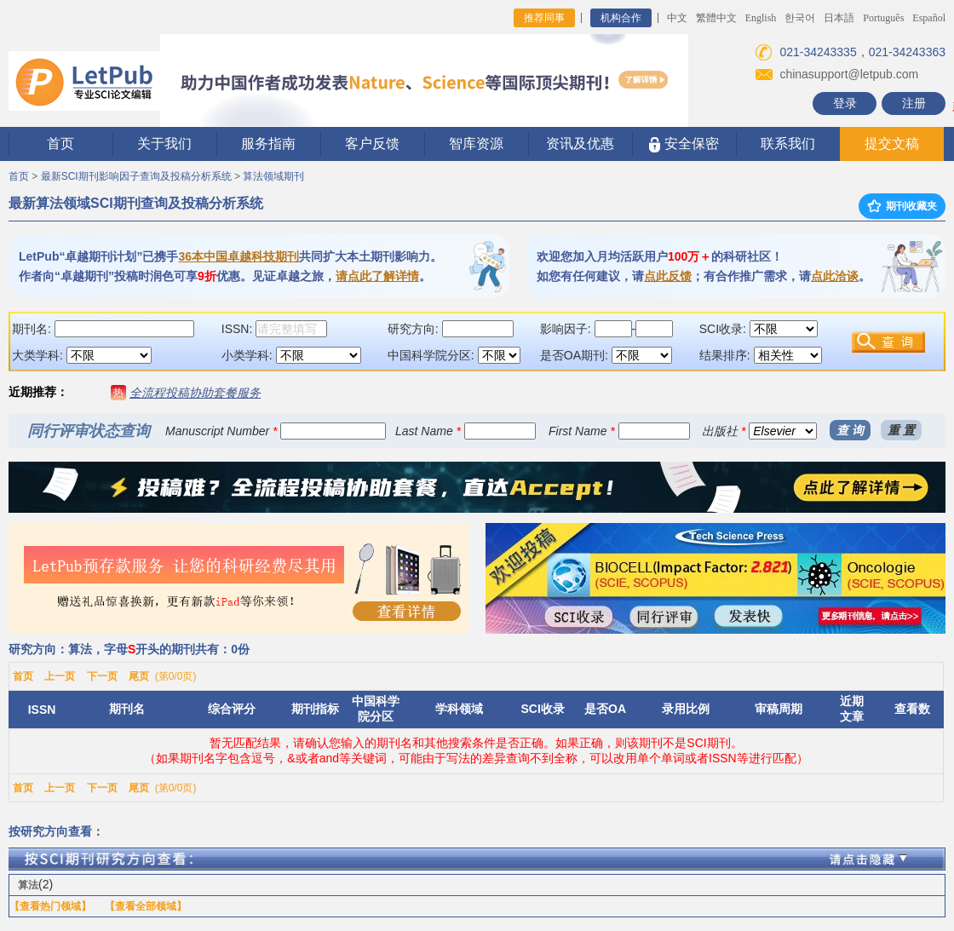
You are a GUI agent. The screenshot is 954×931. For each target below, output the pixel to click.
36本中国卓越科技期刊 (238, 256)
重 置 (901, 430)
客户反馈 (372, 143)
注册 (914, 103)
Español (928, 18)
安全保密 (683, 144)
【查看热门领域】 (50, 906)
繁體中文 (716, 18)
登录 (845, 103)
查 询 (850, 430)
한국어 (799, 18)
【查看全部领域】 (146, 906)
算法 (28, 885)
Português (883, 18)
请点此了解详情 (377, 276)
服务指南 (268, 143)
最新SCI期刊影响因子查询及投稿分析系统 (136, 176)
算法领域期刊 (273, 176)
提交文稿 (892, 143)
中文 (677, 18)
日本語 (839, 18)
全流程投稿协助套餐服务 (195, 392)
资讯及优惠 (580, 143)
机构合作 (621, 18)
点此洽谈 (835, 276)
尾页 (139, 676)
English (761, 18)
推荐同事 (544, 18)
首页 (60, 143)
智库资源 (476, 143)
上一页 (59, 676)
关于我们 (164, 143)
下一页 (102, 676)
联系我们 (788, 143)
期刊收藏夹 (902, 206)
